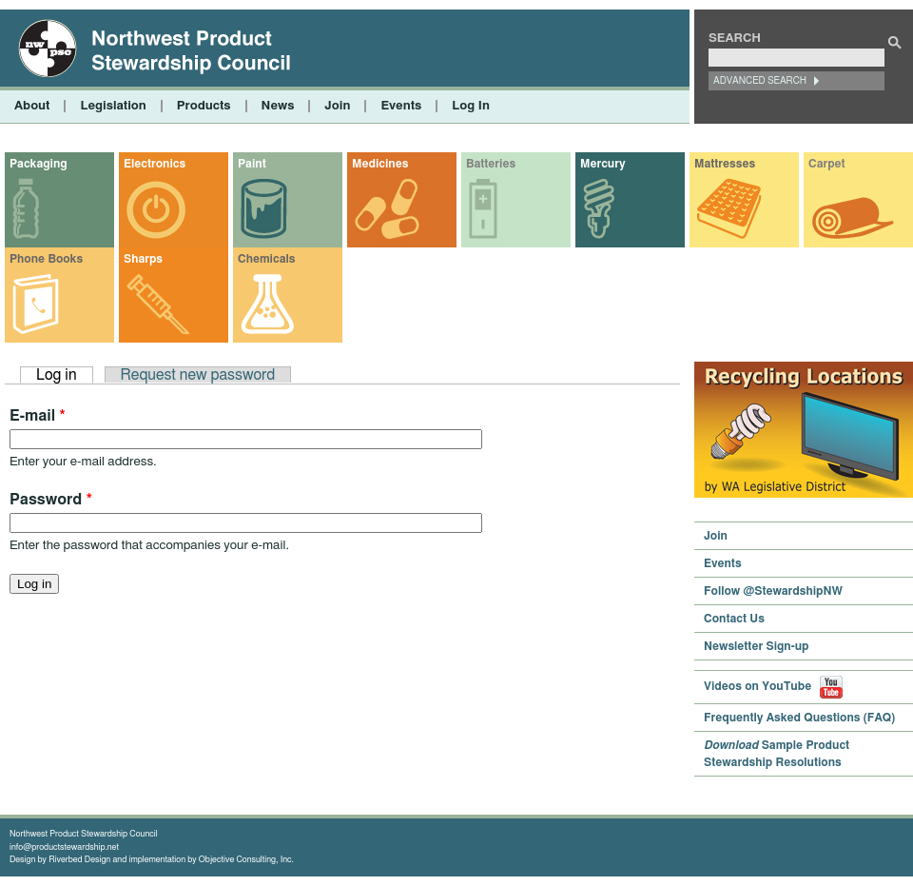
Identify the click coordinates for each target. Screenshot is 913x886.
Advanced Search (759, 81)
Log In (471, 106)
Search (735, 38)
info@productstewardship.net (64, 847)
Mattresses (724, 163)
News (278, 106)
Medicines (380, 163)
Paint (252, 163)
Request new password (198, 375)
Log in (64, 374)
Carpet (826, 163)
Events (400, 106)
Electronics (154, 163)
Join (337, 106)
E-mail (38, 415)
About (31, 106)
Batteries (490, 163)
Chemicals (266, 259)
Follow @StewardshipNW (773, 591)
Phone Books (46, 259)
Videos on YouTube (773, 686)
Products (204, 106)
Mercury (602, 163)
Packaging (39, 163)
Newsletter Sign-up (756, 646)
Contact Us (734, 618)
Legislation (113, 106)
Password (51, 499)
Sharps (143, 259)
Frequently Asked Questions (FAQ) (799, 717)
